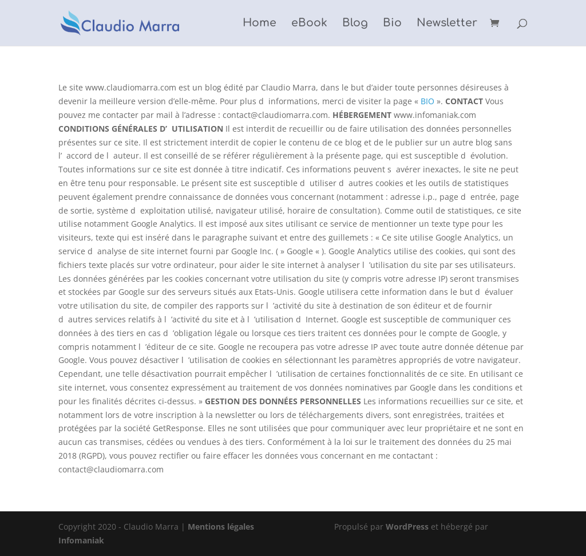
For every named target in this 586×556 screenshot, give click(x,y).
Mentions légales (221, 526)
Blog (355, 24)
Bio (392, 24)
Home (259, 24)
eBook (309, 24)
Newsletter (447, 24)
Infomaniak (81, 540)
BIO (427, 101)
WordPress (407, 526)
